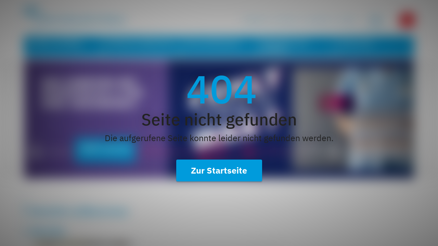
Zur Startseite (219, 170)
